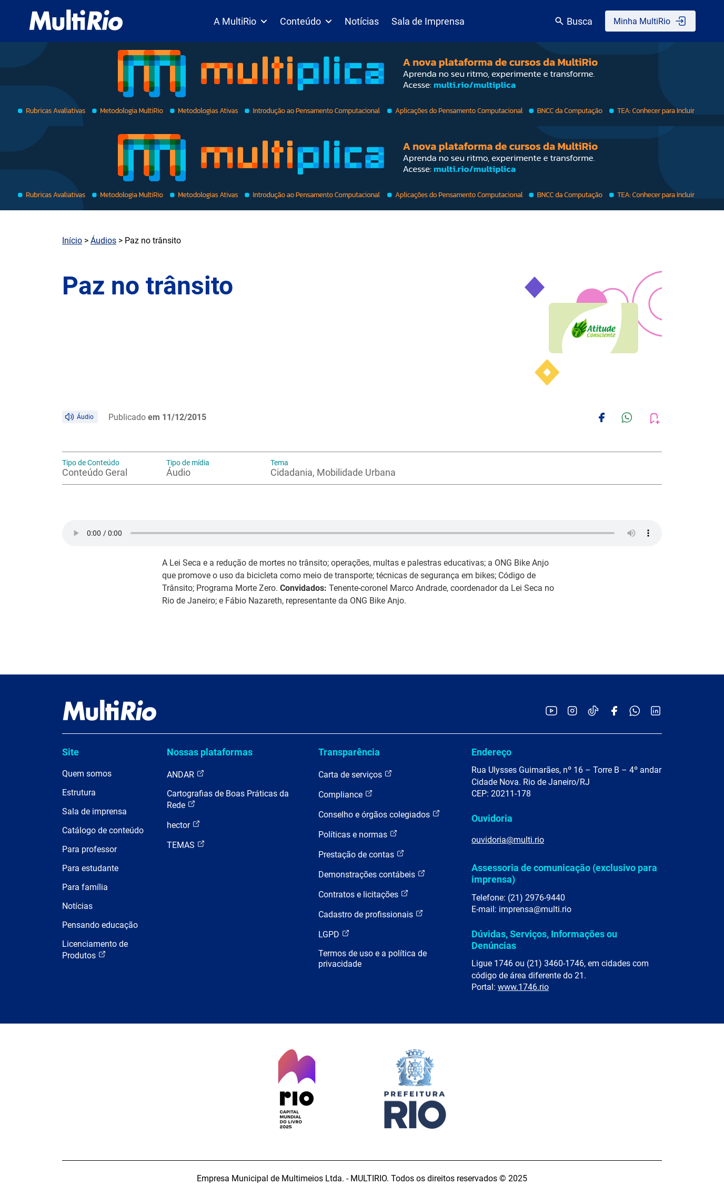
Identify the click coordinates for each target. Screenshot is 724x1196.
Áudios (103, 241)
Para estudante (90, 868)
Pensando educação (100, 925)
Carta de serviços (355, 774)
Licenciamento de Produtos (95, 949)
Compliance (345, 794)
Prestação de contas (361, 854)
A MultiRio (240, 21)
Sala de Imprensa (428, 21)
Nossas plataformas (210, 752)
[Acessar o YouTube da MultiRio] (551, 711)
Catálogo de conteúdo (103, 830)
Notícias (362, 21)
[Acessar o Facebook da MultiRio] (614, 711)
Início (72, 241)
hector (183, 824)
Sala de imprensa (94, 811)
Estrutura (79, 793)
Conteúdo (306, 21)
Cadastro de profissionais (371, 913)
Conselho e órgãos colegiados (379, 814)
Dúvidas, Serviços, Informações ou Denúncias (544, 939)
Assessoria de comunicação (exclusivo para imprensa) (564, 873)
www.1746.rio (523, 987)
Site (70, 752)
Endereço (491, 752)
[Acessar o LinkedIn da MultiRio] (655, 711)
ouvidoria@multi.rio (507, 840)
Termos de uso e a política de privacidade (372, 958)
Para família (85, 887)
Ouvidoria (491, 818)
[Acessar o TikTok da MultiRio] (593, 711)
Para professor (89, 849)
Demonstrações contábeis (372, 874)
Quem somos (87, 774)
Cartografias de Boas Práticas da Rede (228, 799)
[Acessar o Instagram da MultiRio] (572, 711)
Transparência (349, 752)
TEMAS (186, 844)
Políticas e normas (358, 834)
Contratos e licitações (363, 893)
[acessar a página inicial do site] (76, 21)
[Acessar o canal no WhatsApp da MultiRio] (634, 711)
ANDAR (186, 774)
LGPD (334, 933)
